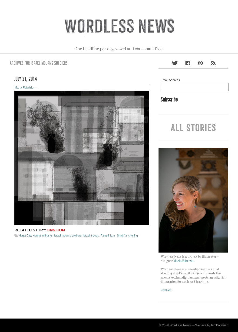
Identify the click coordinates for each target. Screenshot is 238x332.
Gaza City (25, 235)
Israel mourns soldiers (67, 235)
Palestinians (108, 235)
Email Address (170, 80)
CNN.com (56, 230)
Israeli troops (91, 235)
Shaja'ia (122, 235)
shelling (133, 235)
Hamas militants (42, 235)
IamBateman (219, 325)
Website (200, 325)
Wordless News (180, 325)
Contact (166, 290)
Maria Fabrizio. (183, 261)
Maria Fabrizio (23, 87)
